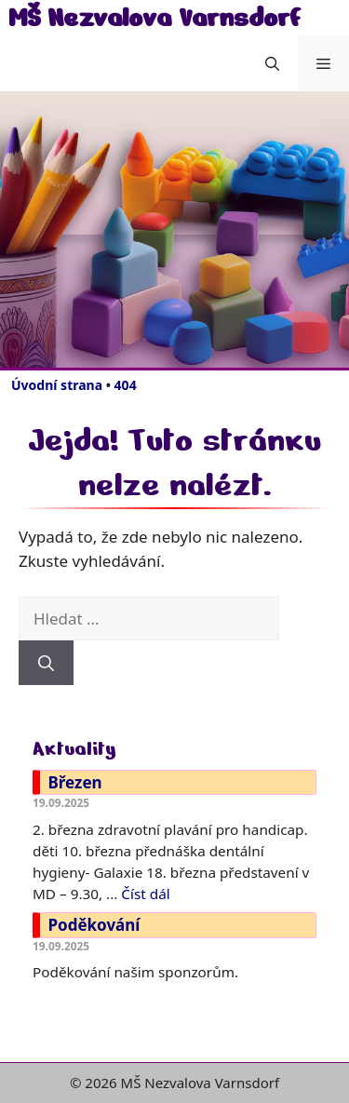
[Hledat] (46, 662)
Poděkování (94, 924)
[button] (272, 63)
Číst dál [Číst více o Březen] (145, 893)
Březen (75, 782)
